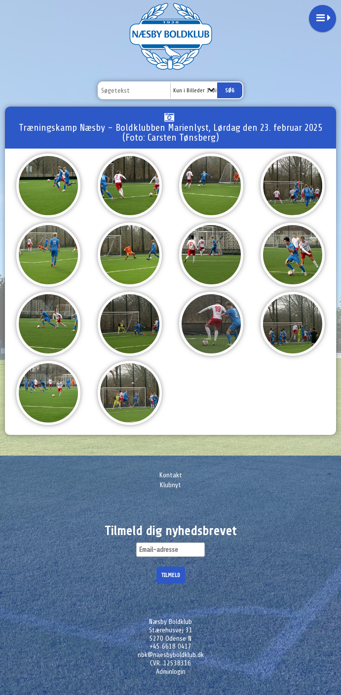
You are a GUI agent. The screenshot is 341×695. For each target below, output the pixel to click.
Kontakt (170, 475)
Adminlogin (171, 671)
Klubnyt (170, 485)
